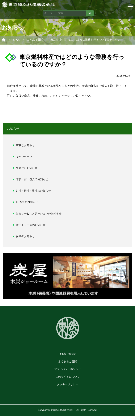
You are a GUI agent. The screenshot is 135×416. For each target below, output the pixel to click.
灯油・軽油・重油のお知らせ (33, 190)
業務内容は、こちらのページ (51, 95)
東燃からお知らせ (26, 167)
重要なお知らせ (25, 145)
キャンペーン (24, 156)
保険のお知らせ (25, 236)
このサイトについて (68, 376)
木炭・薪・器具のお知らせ (32, 179)
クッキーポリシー (67, 384)
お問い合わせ (68, 353)
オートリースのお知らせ (30, 224)
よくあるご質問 (67, 361)
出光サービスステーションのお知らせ (38, 213)
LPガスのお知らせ (27, 202)
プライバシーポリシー (67, 368)
